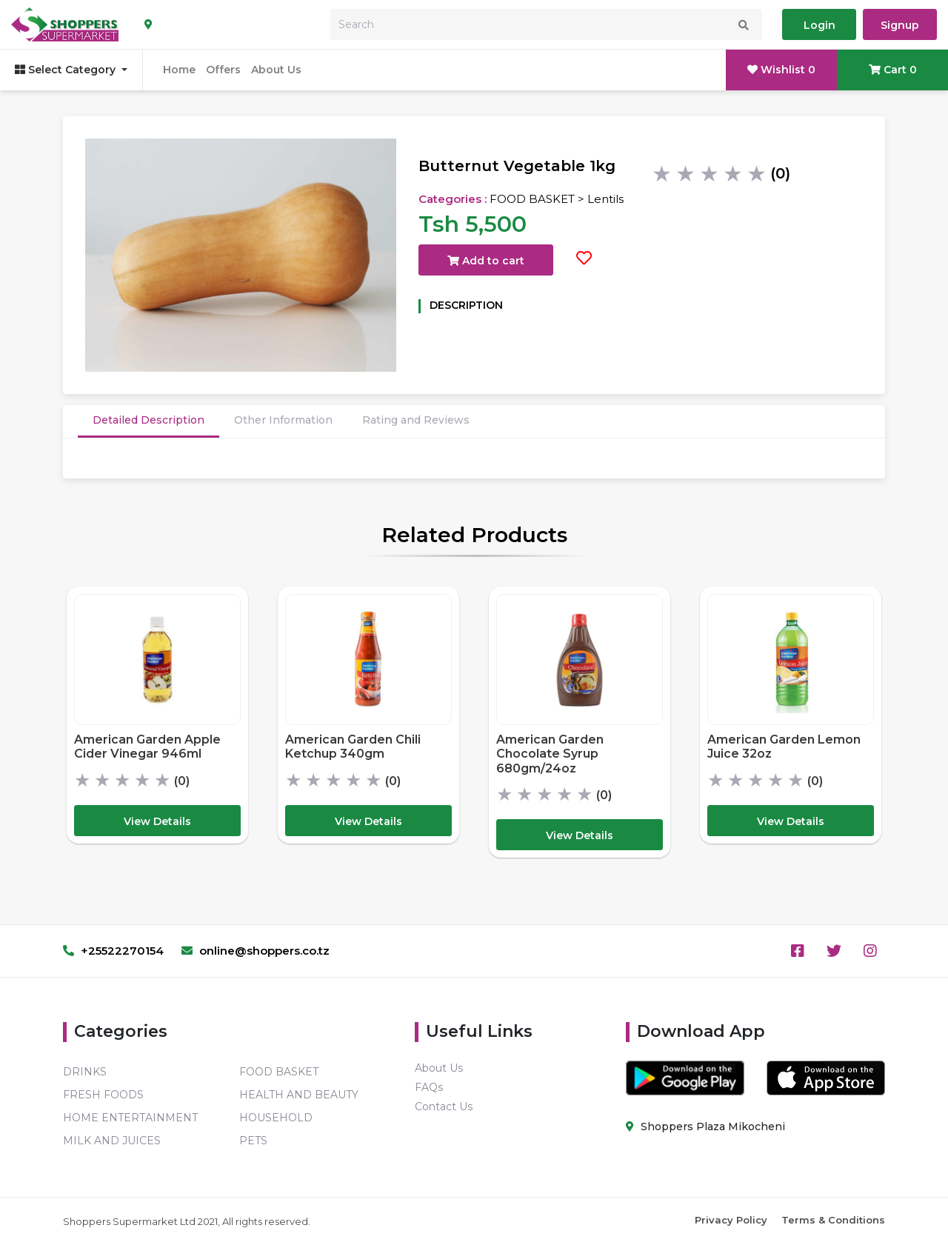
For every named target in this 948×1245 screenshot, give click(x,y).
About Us (276, 69)
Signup (900, 25)
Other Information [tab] (283, 420)
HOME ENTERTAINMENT (130, 1117)
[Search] (546, 24)
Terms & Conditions (833, 1220)
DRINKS (85, 1071)
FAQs (429, 1087)
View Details (157, 821)
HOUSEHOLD (276, 1117)
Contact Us (444, 1106)
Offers (223, 69)
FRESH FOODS (103, 1094)
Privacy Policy (731, 1220)
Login (819, 25)
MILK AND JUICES (112, 1140)
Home (179, 69)
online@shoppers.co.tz (255, 951)
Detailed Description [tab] (148, 420)
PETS (253, 1140)
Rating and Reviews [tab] (416, 420)
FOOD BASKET (278, 1071)
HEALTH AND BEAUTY (298, 1094)
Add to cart (485, 260)
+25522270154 (113, 951)
